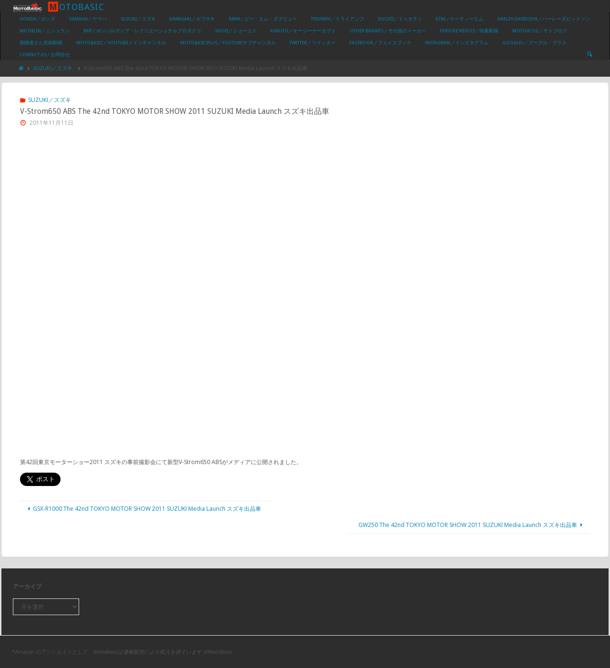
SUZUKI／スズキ (52, 67)
